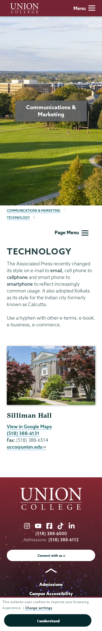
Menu (84, 8)
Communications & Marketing (33, 210)
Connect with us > (52, 555)
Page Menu (71, 232)
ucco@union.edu (26, 447)
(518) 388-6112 (63, 539)
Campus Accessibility (51, 593)
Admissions (51, 584)
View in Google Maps (29, 426)
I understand (48, 621)
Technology (18, 217)
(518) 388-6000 (51, 533)
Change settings (38, 608)
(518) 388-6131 (23, 433)
